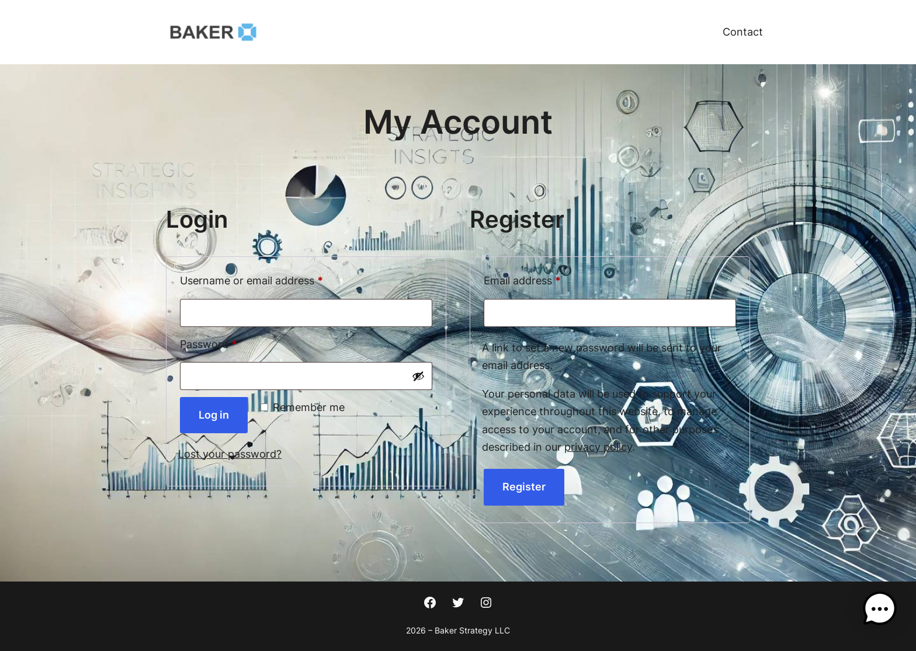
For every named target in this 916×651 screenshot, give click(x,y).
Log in (214, 415)
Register (524, 487)
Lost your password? (230, 454)
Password (230, 342)
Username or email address (273, 278)
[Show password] (418, 376)
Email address (544, 278)
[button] (879, 611)
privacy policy (598, 447)
